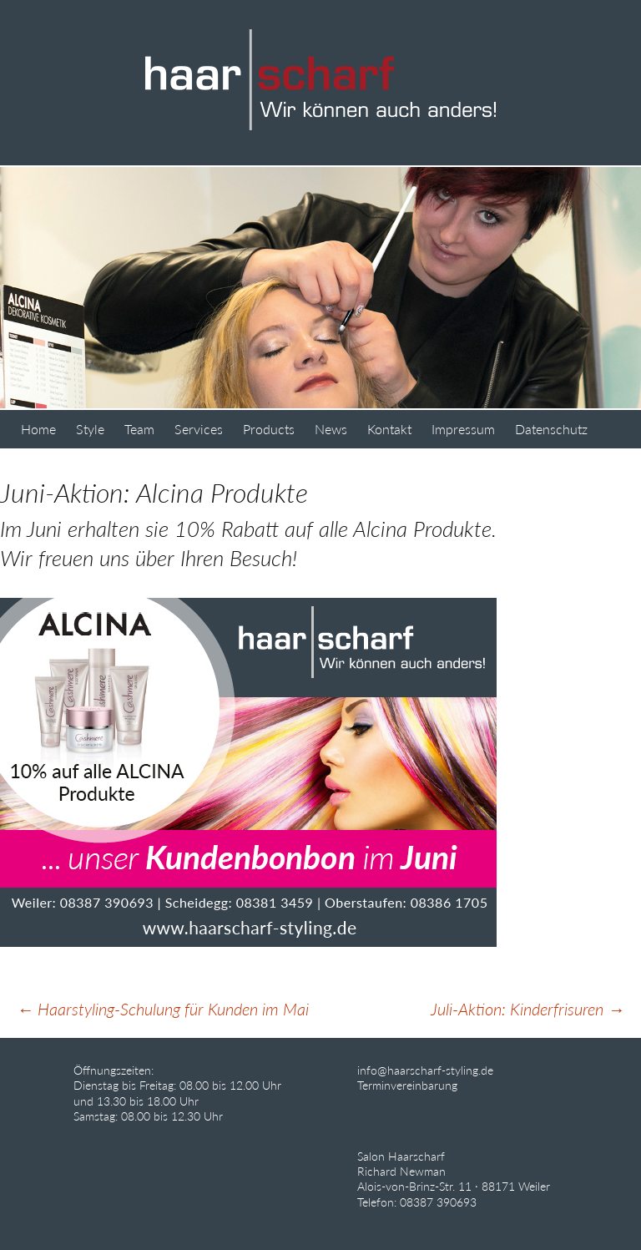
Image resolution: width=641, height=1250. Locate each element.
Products (269, 429)
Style (90, 429)
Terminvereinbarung (407, 1085)
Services (198, 429)
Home (38, 429)
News (331, 429)
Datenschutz (551, 429)
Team (139, 429)
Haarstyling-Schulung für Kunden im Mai (163, 1009)
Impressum (463, 429)
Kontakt (389, 429)
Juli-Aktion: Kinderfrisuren (527, 1009)
